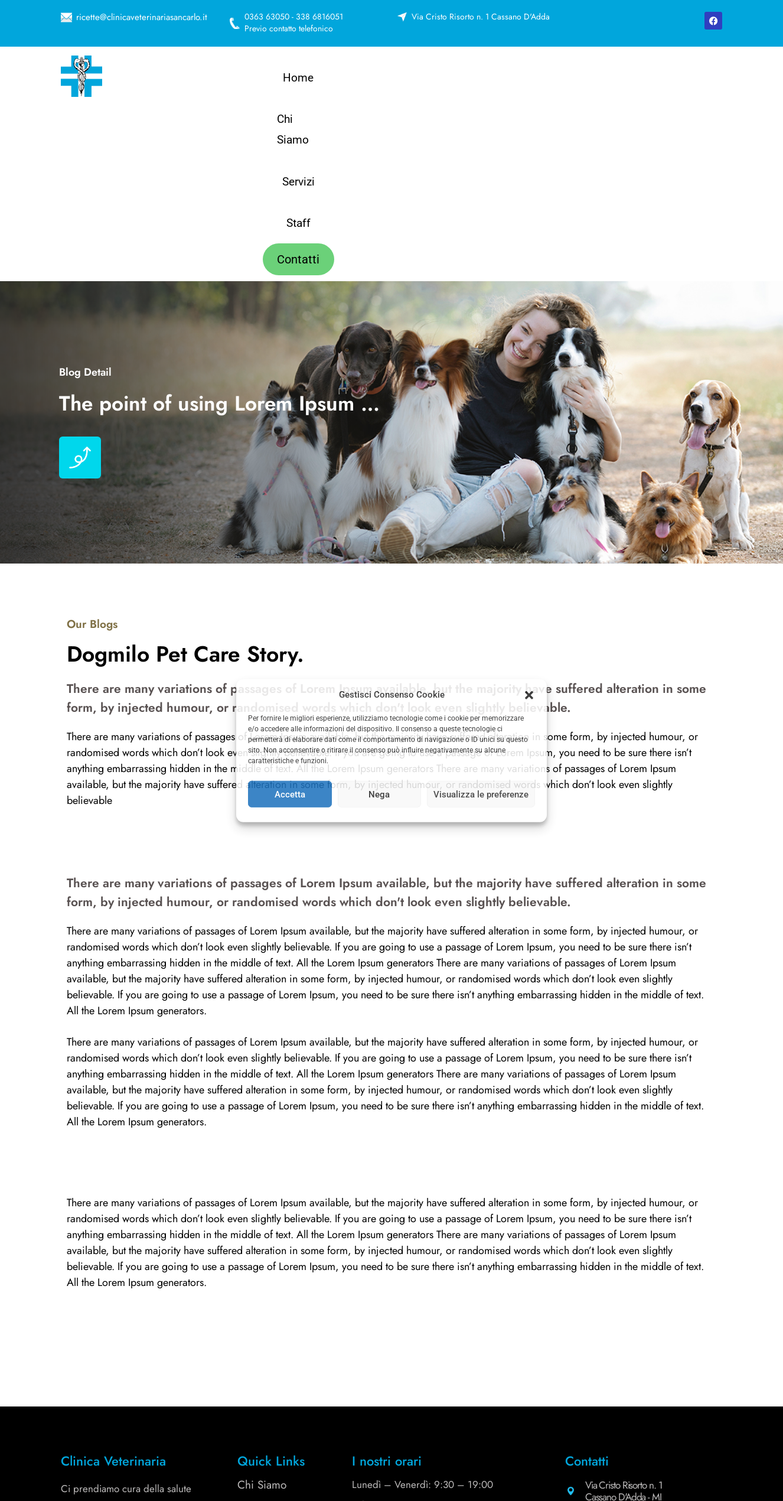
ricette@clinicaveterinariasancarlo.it (141, 17)
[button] (529, 695)
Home (358, 79)
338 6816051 (451, 1363)
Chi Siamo (428, 79)
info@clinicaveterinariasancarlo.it (650, 1404)
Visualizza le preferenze (480, 794)
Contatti (620, 79)
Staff (558, 79)
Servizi (500, 79)
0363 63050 (612, 1347)
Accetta (290, 794)
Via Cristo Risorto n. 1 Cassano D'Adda (481, 16)
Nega (379, 794)
